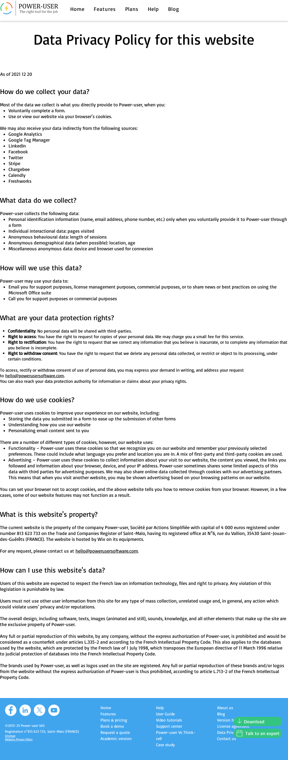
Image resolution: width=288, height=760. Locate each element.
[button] (105, 9)
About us (225, 707)
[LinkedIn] (25, 710)
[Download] (258, 721)
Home (106, 707)
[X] (39, 710)
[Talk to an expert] (258, 733)
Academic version (116, 738)
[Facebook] (10, 710)
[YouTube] (54, 710)
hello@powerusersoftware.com (34, 375)
